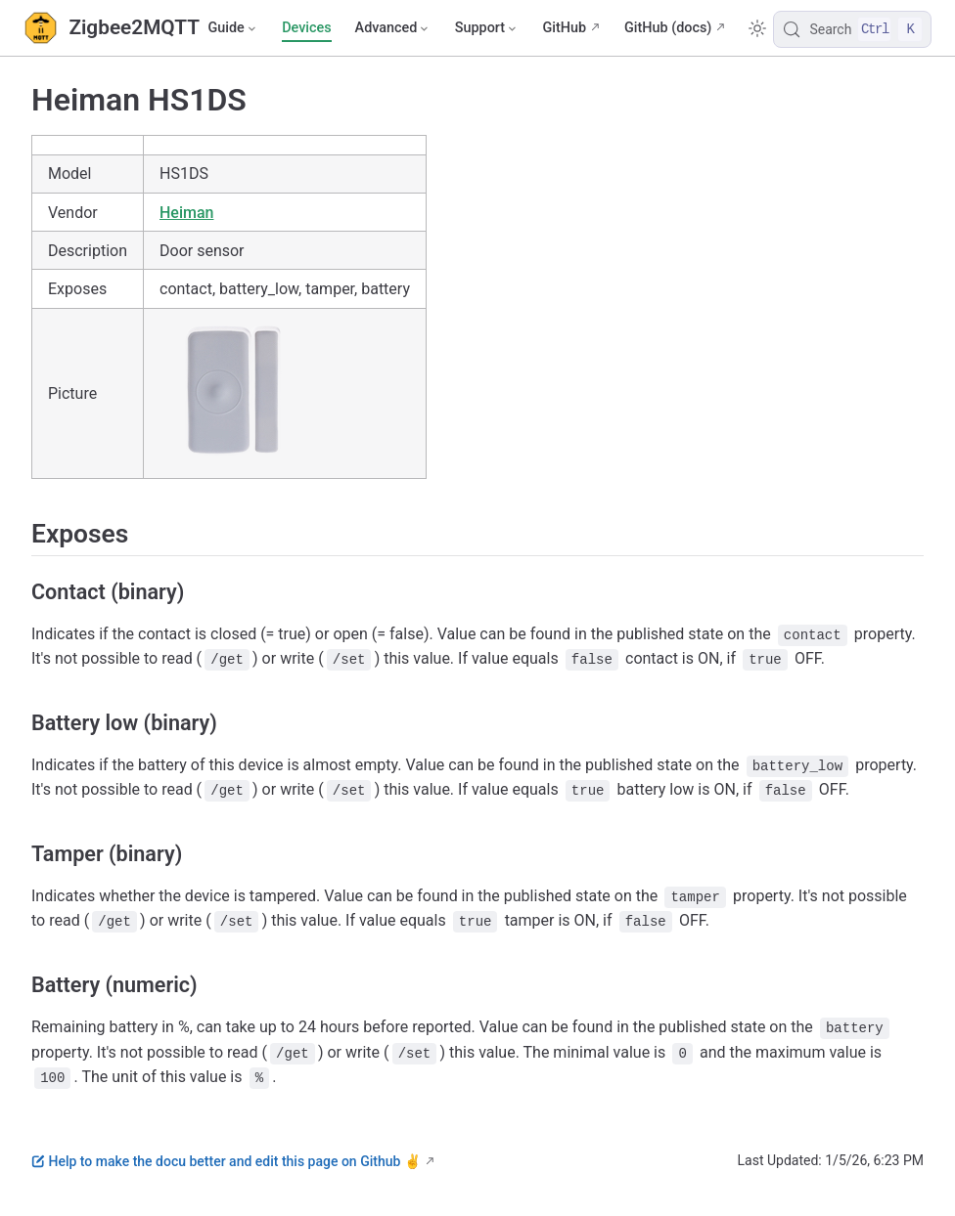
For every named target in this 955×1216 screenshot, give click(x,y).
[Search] (852, 29)
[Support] (487, 28)
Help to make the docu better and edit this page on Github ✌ (226, 1161)
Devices (306, 28)
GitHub (564, 28)
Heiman (186, 212)
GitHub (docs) (667, 28)
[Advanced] (393, 28)
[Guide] (232, 28)
